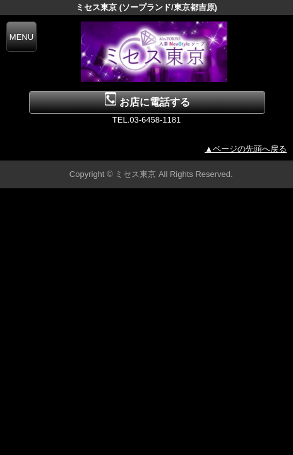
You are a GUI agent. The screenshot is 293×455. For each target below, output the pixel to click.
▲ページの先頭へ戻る (246, 149)
